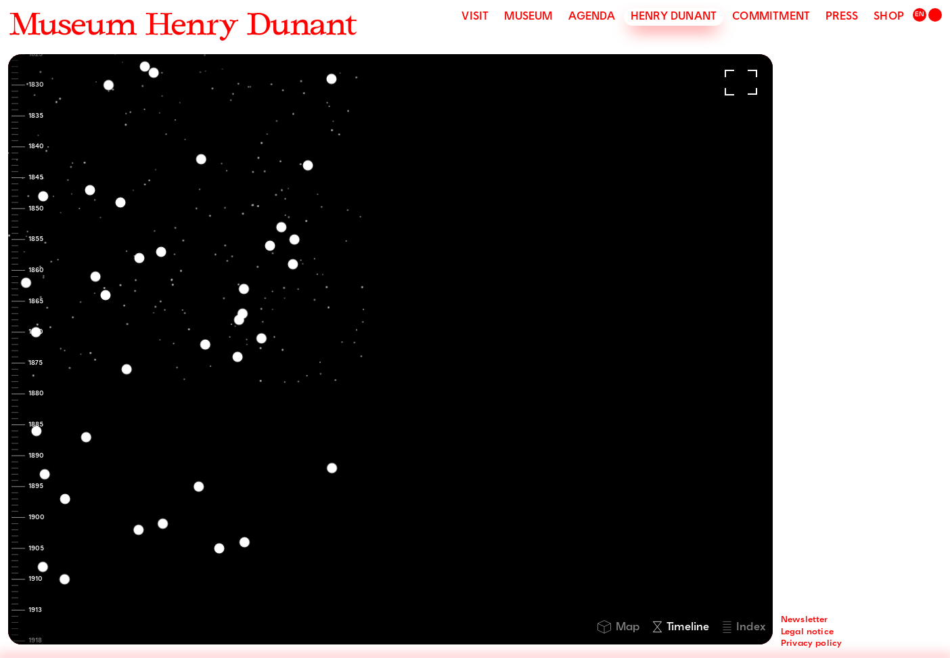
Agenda (591, 17)
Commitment (771, 17)
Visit (475, 17)
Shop (889, 17)
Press (841, 17)
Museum (528, 17)
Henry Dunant (674, 17)
